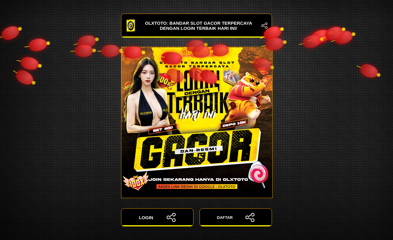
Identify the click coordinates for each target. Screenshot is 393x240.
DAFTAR (236, 217)
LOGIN (157, 217)
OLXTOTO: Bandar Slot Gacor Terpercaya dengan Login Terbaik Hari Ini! (196, 25)
